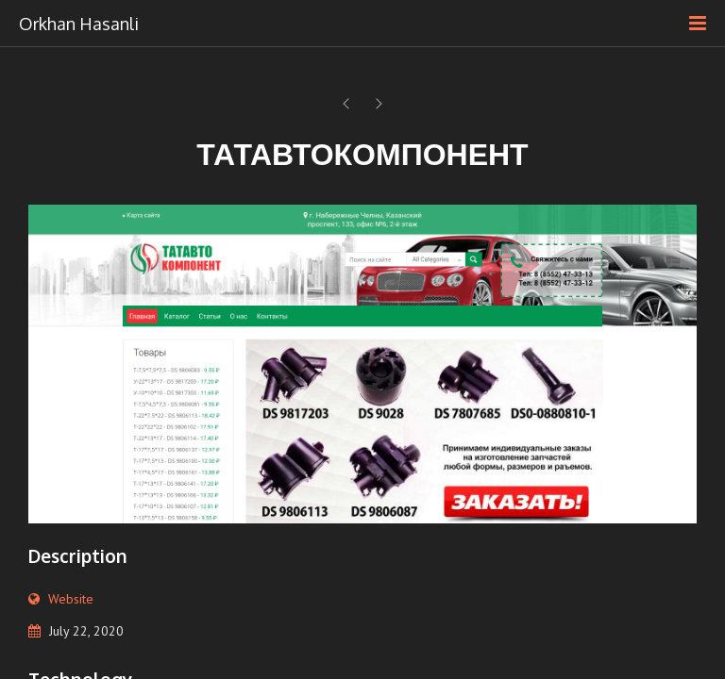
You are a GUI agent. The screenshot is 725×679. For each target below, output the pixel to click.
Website (70, 598)
